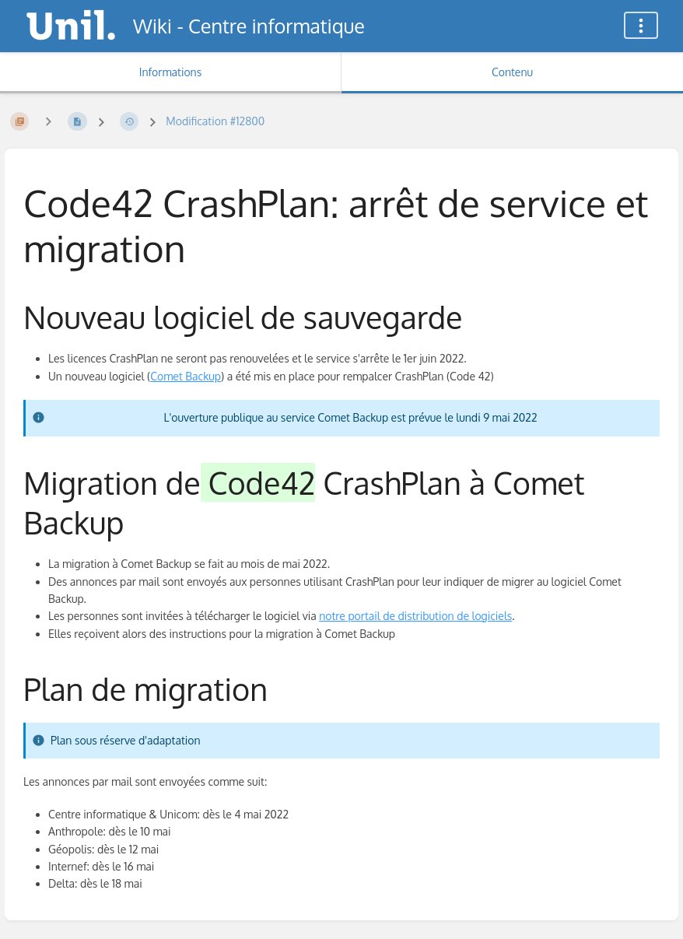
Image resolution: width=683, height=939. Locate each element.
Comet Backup (185, 376)
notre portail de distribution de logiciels (415, 615)
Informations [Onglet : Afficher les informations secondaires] (170, 72)
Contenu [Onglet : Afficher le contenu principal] (512, 72)
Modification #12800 (215, 121)
